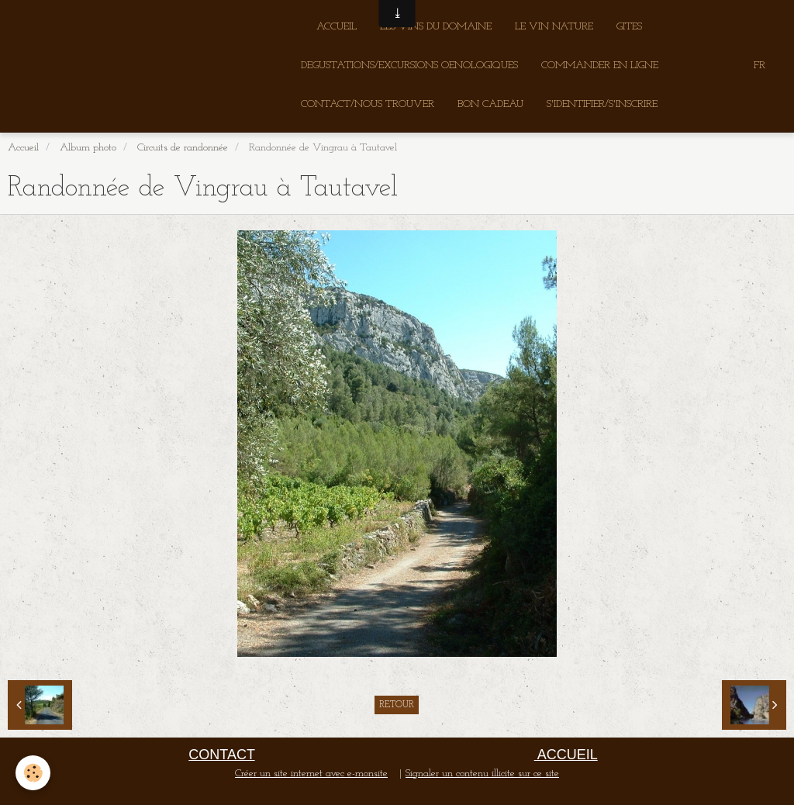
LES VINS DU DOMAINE (436, 27)
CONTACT (221, 754)
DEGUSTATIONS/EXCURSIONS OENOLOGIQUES (409, 65)
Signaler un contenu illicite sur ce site (482, 773)
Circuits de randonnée (182, 148)
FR (759, 65)
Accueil (23, 148)
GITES (629, 27)
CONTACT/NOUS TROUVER (367, 104)
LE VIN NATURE (554, 27)
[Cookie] (33, 772)
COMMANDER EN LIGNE (599, 65)
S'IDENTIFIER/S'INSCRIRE (602, 104)
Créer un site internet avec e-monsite (311, 773)
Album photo (88, 148)
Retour (396, 705)
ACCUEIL (336, 27)
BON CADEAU (490, 104)
